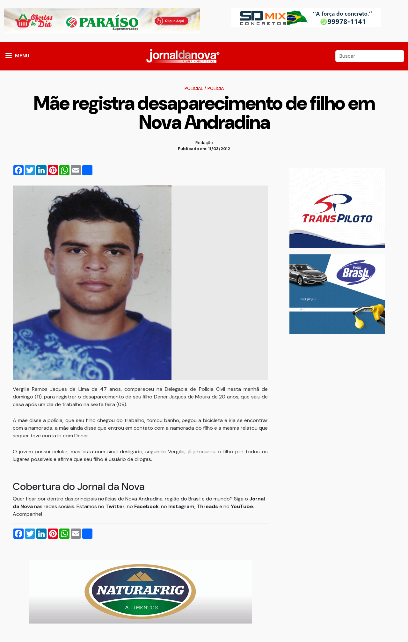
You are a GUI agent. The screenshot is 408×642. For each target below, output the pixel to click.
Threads (208, 506)
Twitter (115, 506)
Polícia (216, 88)
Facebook (146, 506)
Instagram (181, 506)
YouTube (242, 506)
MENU (22, 55)
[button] (8, 56)
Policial (194, 88)
